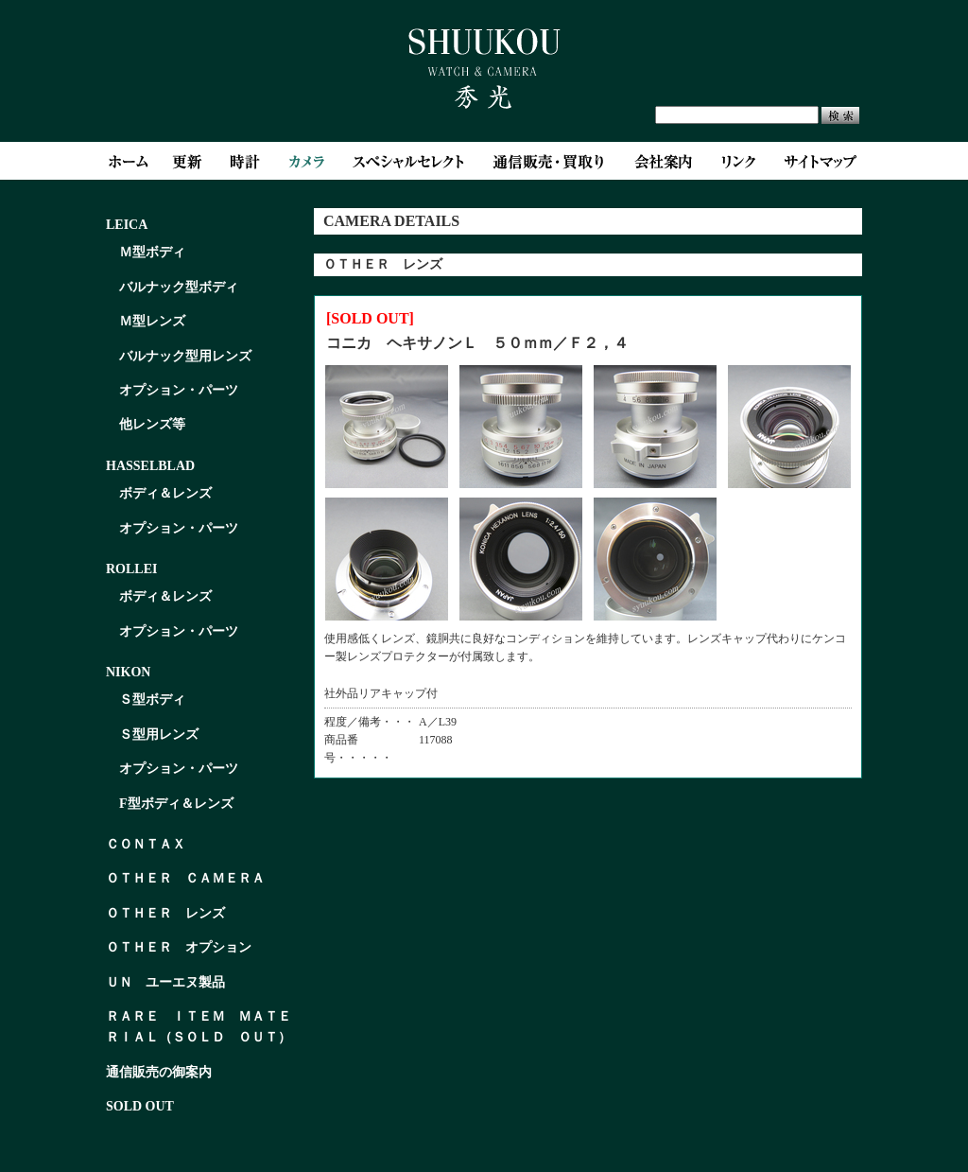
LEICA (126, 225)
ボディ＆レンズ (165, 493)
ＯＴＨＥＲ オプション (178, 947)
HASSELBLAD (150, 466)
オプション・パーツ (178, 390)
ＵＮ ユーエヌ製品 (165, 982)
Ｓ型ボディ (152, 699)
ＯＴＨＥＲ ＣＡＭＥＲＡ (185, 878)
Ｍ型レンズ (152, 321)
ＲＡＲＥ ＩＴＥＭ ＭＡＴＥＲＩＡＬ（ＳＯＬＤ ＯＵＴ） (198, 1026)
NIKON (128, 672)
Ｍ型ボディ (152, 252)
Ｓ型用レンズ (159, 734)
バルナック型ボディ (178, 287)
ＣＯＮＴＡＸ (145, 844)
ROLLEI (131, 569)
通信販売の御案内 (159, 1072)
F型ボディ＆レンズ (176, 803)
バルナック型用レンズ (185, 356)
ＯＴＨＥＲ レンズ (165, 913)
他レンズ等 (152, 424)
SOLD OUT (140, 1106)
